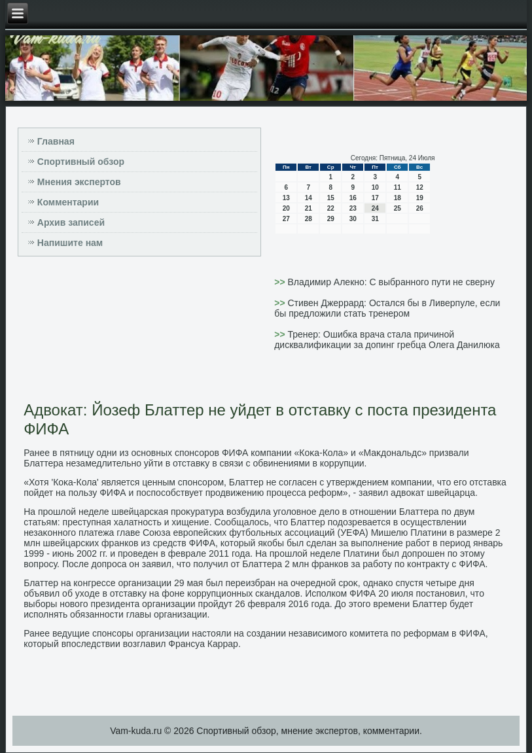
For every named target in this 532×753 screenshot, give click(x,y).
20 (286, 208)
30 (353, 218)
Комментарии (68, 202)
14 (308, 197)
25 (397, 208)
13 (286, 197)
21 (308, 208)
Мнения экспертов (79, 182)
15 (330, 197)
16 (353, 197)
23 (353, 208)
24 (375, 208)
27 (286, 218)
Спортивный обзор (80, 161)
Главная (56, 141)
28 (308, 218)
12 (419, 187)
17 (375, 197)
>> (280, 282)
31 (375, 218)
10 (375, 187)
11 (397, 187)
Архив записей (71, 222)
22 (330, 208)
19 (419, 197)
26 (419, 208)
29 (330, 218)
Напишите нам (70, 242)
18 (397, 197)
